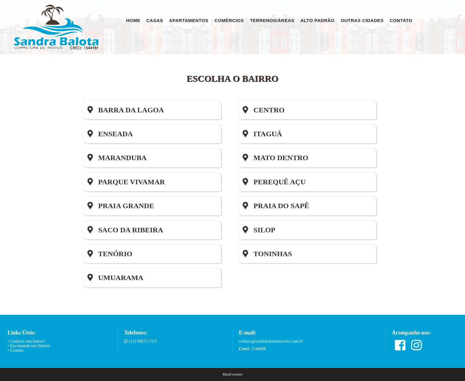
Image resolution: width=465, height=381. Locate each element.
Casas (154, 20)
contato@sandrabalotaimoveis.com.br (271, 341)
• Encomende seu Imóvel (29, 346)
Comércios (229, 20)
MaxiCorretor (233, 374)
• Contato (16, 350)
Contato (401, 20)
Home (133, 20)
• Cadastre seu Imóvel (26, 341)
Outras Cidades (362, 20)
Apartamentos (188, 20)
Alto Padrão (317, 20)
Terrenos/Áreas (272, 20)
